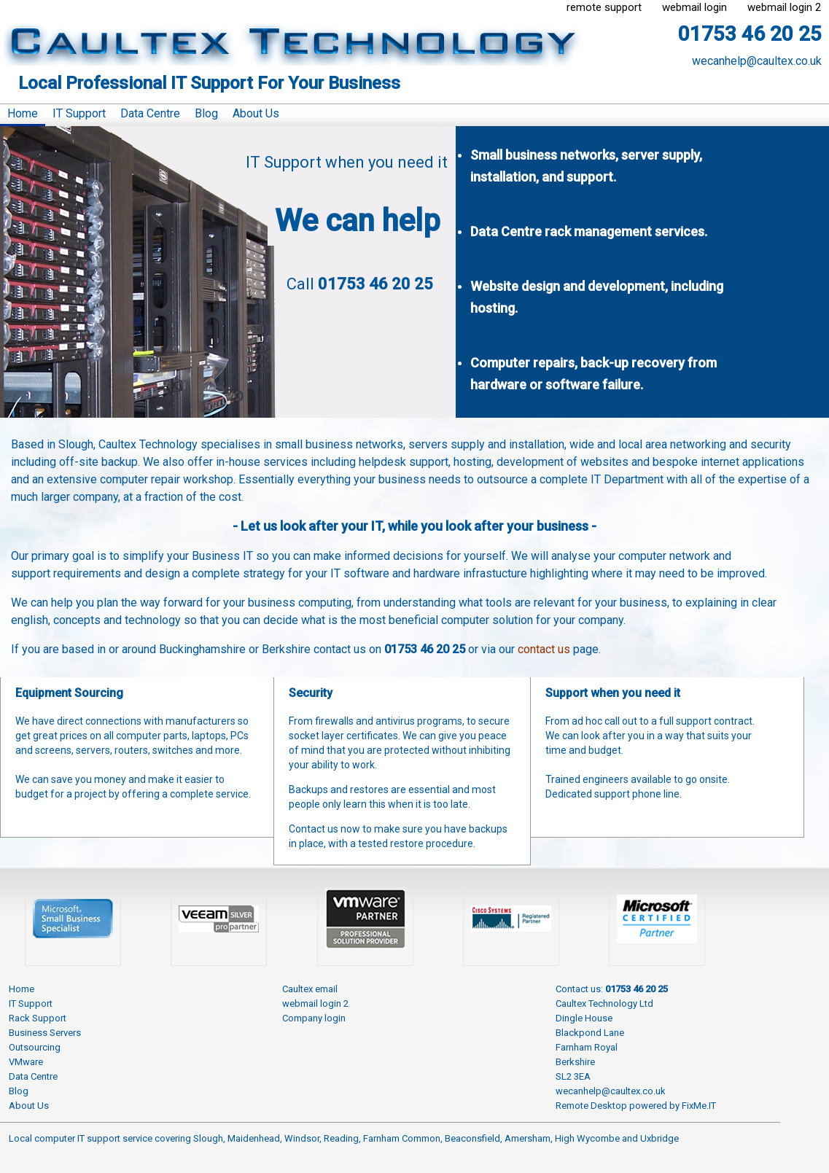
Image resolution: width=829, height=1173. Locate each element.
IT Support (79, 113)
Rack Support (37, 1018)
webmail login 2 (784, 7)
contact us (544, 649)
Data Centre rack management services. (588, 231)
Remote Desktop (591, 1105)
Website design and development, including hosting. (596, 297)
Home (22, 113)
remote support (604, 7)
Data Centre (150, 113)
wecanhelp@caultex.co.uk (757, 61)
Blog (206, 113)
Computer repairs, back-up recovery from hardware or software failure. (593, 373)
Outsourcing (35, 1047)
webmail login (694, 7)
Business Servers (45, 1032)
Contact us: (612, 988)
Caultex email (310, 988)
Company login (314, 1018)
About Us (256, 113)
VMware (26, 1061)
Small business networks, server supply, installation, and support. (586, 165)
